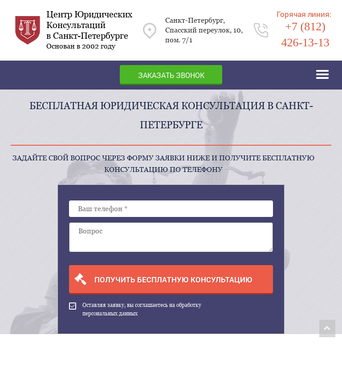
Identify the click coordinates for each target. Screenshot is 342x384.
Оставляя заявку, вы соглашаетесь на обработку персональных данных (135, 309)
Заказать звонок (171, 75)
